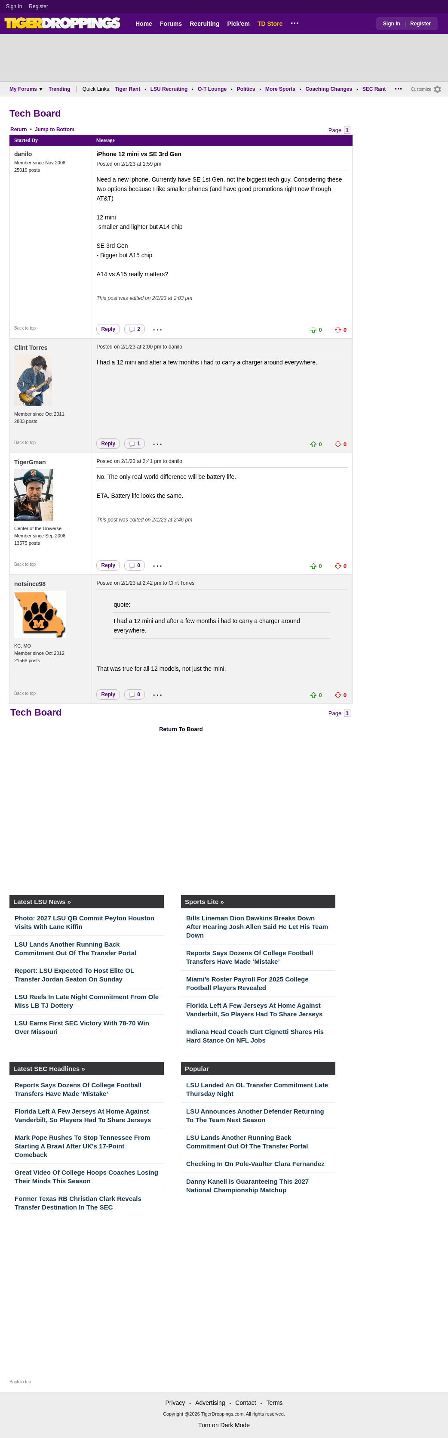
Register (39, 6)
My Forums (26, 89)
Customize (421, 89)
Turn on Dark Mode (224, 1425)
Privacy (175, 1402)
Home (143, 23)
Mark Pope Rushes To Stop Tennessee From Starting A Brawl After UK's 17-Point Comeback (82, 1146)
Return (18, 130)
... (294, 22)
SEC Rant (374, 89)
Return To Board (181, 729)
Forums (171, 23)
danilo (23, 154)
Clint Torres (31, 347)
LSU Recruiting (169, 89)
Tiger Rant (127, 89)
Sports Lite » (204, 901)
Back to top (25, 328)
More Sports (280, 89)
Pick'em (238, 23)
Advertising (210, 1402)
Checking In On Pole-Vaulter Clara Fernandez (255, 1163)
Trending (60, 89)
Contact (245, 1402)
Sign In (14, 6)
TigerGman (30, 462)
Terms (274, 1402)
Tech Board (35, 113)
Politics (246, 89)
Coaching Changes (328, 89)
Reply (108, 329)
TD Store (270, 23)
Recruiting (204, 23)
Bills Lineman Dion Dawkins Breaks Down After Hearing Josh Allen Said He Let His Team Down (257, 926)
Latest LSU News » (42, 901)
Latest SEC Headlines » (49, 1068)
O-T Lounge (212, 89)
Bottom (65, 130)
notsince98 (30, 583)
